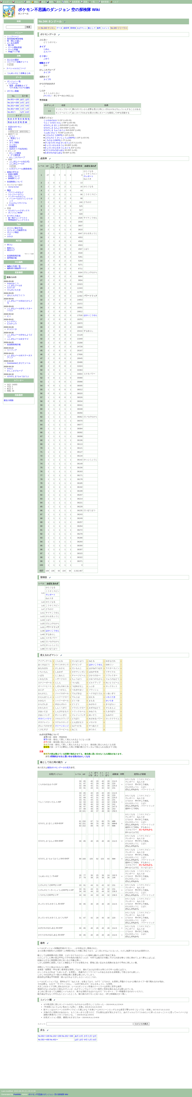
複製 (66, 2)
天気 (16, 88)
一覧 (93, 2)
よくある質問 (13, 43)
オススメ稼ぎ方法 (15, 228)
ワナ (11, 88)
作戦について (14, 176)
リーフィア (12, 350)
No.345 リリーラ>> (119, 28)
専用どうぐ (15, 138)
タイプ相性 (14, 143)
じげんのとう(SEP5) (54, 135)
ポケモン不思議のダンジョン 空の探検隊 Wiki (59, 10)
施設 (9, 190)
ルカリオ (11, 288)
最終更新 (105, 2)
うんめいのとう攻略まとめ (18, 73)
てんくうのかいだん (52, 123)
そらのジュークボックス (19, 211)
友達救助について (15, 182)
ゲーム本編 (13, 50)
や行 (27, 106)
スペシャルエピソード (16, 69)
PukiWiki (17, 1094)
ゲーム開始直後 (15, 48)
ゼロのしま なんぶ (52, 128)
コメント (106, 28)
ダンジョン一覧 (14, 82)
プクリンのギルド (16, 192)
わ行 (27, 112)
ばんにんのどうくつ (16, 295)
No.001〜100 (13, 100)
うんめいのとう (50, 133)
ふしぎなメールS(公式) (19, 162)
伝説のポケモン (15, 127)
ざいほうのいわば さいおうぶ (58, 143)
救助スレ (11, 248)
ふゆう (46, 58)
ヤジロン (48, 96)
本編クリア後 (14, 52)
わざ (11, 141)
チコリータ (12, 329)
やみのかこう (13, 284)
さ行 (22, 106)
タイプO (47, 79)
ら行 (27, 109)
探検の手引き (13, 172)
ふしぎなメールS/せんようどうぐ (19, 336)
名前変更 (76, 2)
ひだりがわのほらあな (54, 150)
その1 (10, 187)
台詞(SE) (23, 149)
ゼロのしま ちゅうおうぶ (18, 376)
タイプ (42, 46)
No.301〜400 (13, 109)
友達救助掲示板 (14, 256)
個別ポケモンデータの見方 (59, 767)
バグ (9, 235)
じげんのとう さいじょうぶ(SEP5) (60, 138)
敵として (92, 28)
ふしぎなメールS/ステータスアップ (19, 357)
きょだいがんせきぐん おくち (58, 148)
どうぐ (12, 136)
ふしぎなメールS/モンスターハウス (19, 310)
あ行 (22, 100)
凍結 (36, 2)
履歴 (51, 2)
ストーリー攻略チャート (17, 62)
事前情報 (19, 39)
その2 (16, 187)
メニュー (19, 2)
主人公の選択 (13, 60)
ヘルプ (115, 2)
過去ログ (11, 250)
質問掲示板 (12, 258)
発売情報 (11, 39)
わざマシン (82, 28)
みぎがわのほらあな (53, 153)
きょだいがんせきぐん (54, 145)
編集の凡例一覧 (14, 266)
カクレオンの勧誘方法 (17, 230)
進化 (10, 129)
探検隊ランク (14, 179)
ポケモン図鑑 (13, 91)
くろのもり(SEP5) (53, 140)
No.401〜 (12, 112)
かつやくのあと (14, 216)
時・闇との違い (14, 41)
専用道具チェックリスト (19, 220)
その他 (11, 205)
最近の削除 (9, 400)
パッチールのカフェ (17, 197)
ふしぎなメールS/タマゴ (17, 339)
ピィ (9, 316)
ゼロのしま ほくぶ (52, 125)
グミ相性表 (15, 155)
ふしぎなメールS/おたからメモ (19, 302)
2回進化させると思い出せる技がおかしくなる (70, 756)
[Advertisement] (63, 1065)
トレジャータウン (16, 195)
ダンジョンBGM (15, 213)
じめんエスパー (47, 50)
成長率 (66, 28)
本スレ (10, 245)
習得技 (73, 28)
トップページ (13, 37)
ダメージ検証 (13, 232)
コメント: (42, 1024)
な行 (22, 112)
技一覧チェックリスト (18, 218)
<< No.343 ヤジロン (46, 28)
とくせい (13, 145)
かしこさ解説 (15, 153)
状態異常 (13, 147)
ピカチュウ (12, 324)
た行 (22, 109)
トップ (6, 2)
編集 (28, 2)
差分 (43, 2)
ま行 (27, 103)
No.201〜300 (13, 106)
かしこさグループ (17, 158)
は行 (27, 100)
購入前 (11, 45)
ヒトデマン (12, 322)
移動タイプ (22, 86)
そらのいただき (14, 290)
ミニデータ (13, 84)
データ (59, 28)
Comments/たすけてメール (18, 363)
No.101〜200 (13, 103)
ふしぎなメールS (16, 164)
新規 (85, 2)
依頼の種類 (13, 174)
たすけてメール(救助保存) (20, 169)
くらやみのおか (50, 120)
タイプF (47, 72)
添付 (58, 2)
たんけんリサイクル (18, 203)
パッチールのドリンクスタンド (21, 200)
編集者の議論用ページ (17, 268)
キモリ (10, 369)
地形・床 (13, 86)
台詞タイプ (14, 149)
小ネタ (10, 237)
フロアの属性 (24, 88)
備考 (99, 28)
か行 (22, 103)
